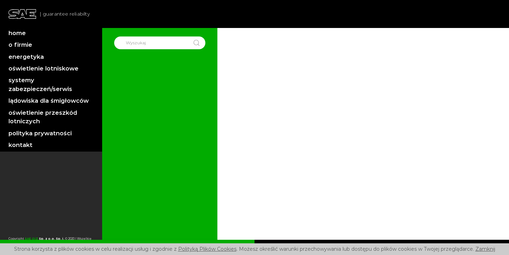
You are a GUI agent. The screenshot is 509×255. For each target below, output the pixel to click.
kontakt (20, 144)
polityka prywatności (40, 133)
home (17, 32)
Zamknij (485, 249)
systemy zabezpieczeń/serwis (40, 84)
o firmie (20, 44)
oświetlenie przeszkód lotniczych (42, 117)
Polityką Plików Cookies (207, 249)
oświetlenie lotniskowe (43, 68)
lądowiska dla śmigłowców (48, 100)
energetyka (26, 56)
